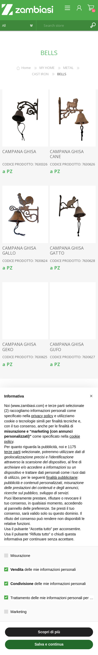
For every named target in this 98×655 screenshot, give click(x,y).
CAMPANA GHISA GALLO (19, 251)
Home (26, 67)
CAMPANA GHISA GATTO (67, 251)
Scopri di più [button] (49, 632)
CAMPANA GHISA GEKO (19, 347)
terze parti (12, 452)
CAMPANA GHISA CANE (67, 154)
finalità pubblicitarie (61, 477)
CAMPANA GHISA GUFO (67, 347)
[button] (91, 396)
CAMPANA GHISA (19, 151)
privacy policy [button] (42, 416)
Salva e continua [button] (48, 644)
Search (93, 25)
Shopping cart (91, 8)
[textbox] (62, 25)
